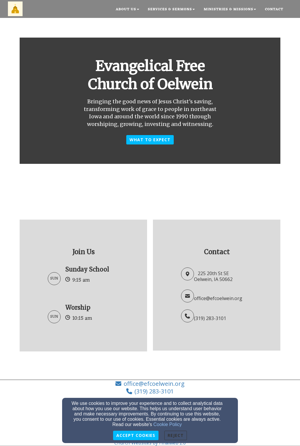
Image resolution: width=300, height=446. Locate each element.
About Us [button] (127, 9)
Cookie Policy (168, 424)
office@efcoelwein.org (218, 298)
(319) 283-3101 (210, 318)
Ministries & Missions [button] (230, 9)
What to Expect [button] (150, 139)
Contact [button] (274, 9)
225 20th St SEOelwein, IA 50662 (213, 276)
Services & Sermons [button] (171, 9)
